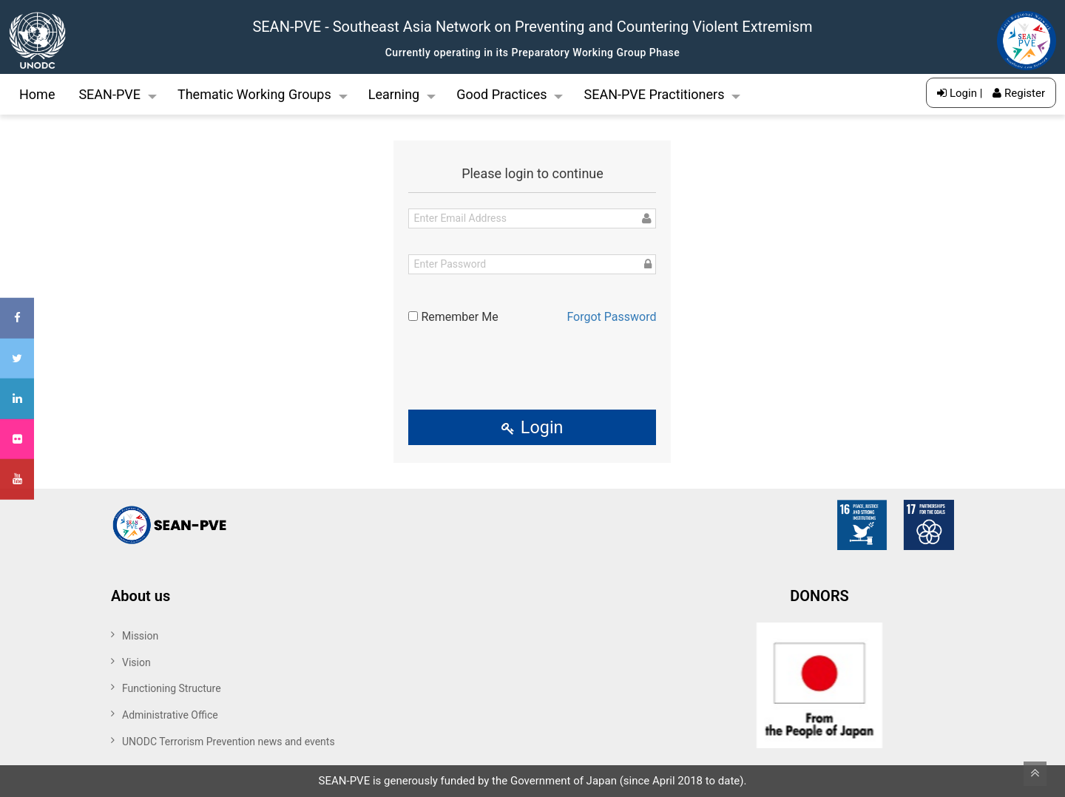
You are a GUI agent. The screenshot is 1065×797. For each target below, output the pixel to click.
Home (37, 94)
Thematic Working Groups (254, 94)
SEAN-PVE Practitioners (654, 94)
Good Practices (501, 94)
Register (1019, 93)
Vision (136, 662)
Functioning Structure (171, 688)
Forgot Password (611, 317)
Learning (394, 94)
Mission (140, 636)
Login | (959, 93)
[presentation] (532, 363)
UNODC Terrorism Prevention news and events (228, 741)
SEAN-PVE (109, 94)
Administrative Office (170, 715)
